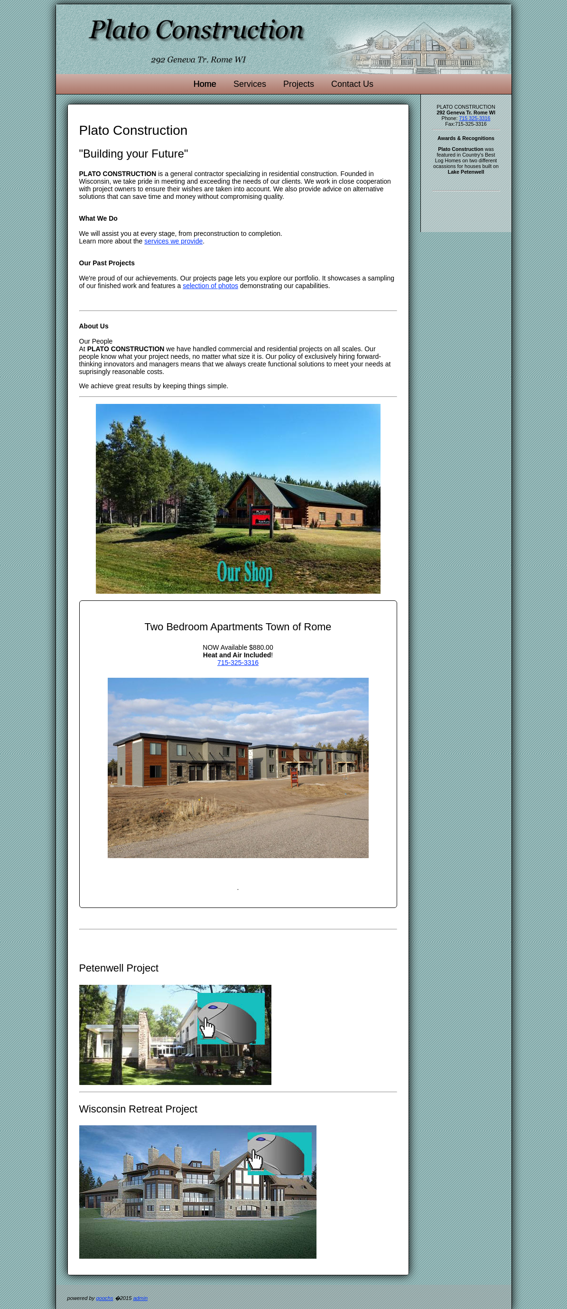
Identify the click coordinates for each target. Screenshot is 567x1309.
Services (249, 84)
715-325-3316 (238, 662)
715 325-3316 (474, 118)
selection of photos (210, 286)
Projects (298, 84)
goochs (104, 1298)
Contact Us (352, 84)
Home (205, 84)
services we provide (173, 241)
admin (140, 1298)
